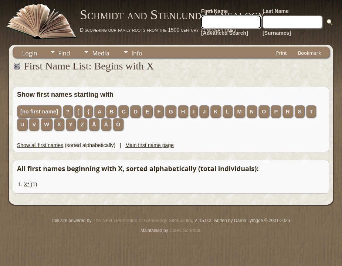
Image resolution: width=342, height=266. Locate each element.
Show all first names (40, 145)
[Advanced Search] (224, 33)
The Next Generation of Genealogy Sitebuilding (143, 220)
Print (281, 53)
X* (27, 184)
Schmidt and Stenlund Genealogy (172, 14)
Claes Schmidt (184, 230)
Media (100, 53)
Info (137, 53)
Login (29, 53)
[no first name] (39, 112)
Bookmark (309, 53)
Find (64, 53)
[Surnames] (277, 33)
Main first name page (149, 145)
